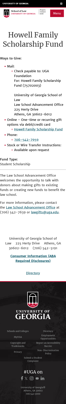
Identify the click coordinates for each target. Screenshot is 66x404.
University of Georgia (16, 3)
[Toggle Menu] (61, 3)
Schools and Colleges (18, 331)
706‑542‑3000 (33, 393)
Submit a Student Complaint (33, 359)
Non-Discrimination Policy (48, 352)
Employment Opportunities (48, 337)
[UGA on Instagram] (32, 378)
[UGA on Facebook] (22, 378)
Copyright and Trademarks (17, 344)
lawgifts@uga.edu (45, 212)
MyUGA (18, 337)
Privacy (18, 352)
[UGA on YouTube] (37, 378)
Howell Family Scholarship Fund (38, 129)
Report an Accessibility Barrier (48, 344)
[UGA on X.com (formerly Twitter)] (26, 378)
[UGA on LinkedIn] (42, 378)
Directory (33, 273)
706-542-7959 (26, 140)
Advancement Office (39, 207)
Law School (15, 207)
